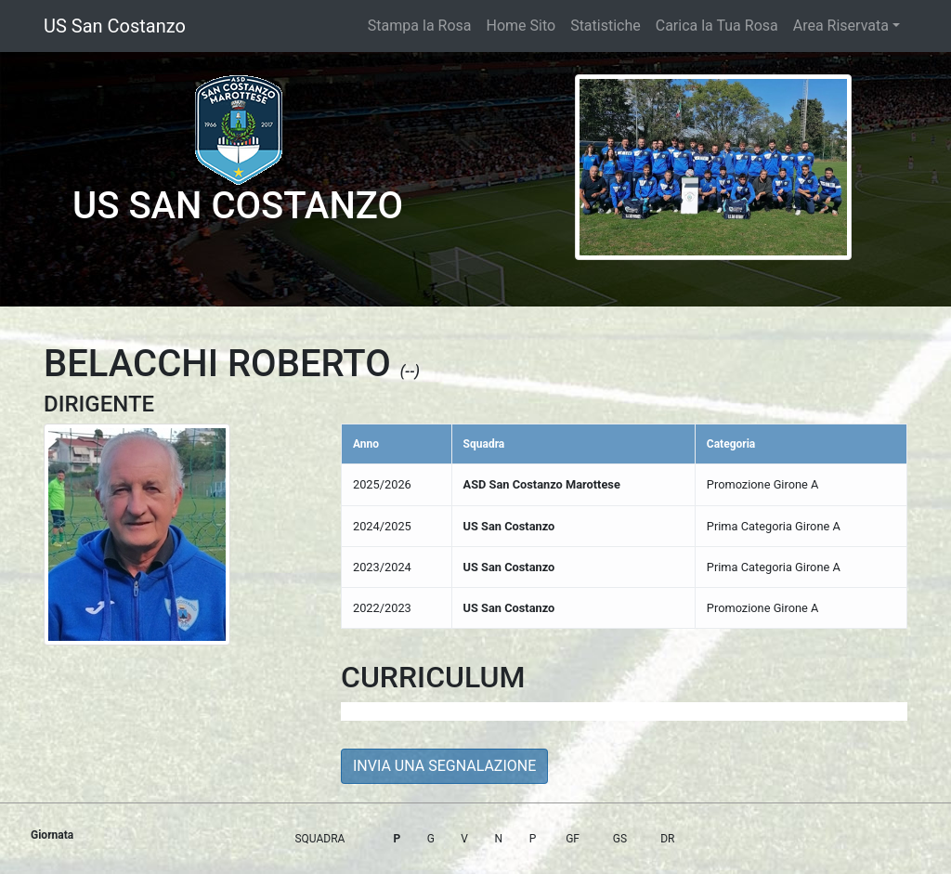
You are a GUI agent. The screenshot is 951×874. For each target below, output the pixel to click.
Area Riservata (841, 25)
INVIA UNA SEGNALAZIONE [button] (444, 766)
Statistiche (605, 25)
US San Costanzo (115, 26)
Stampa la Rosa (420, 25)
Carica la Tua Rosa (717, 25)
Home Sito (521, 25)
